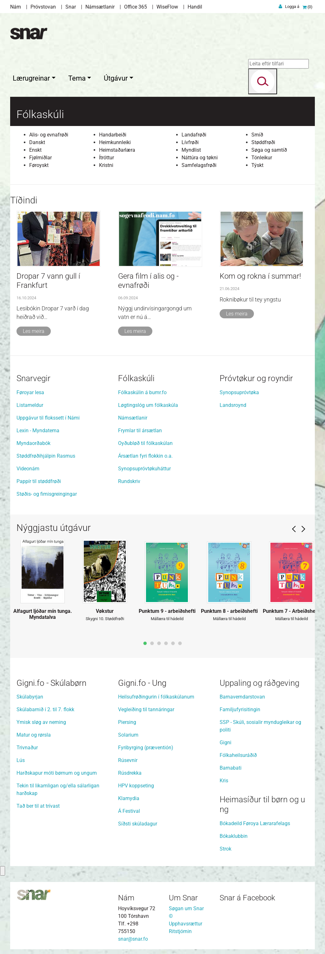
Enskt (35, 148)
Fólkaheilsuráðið (238, 754)
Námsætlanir (100, 7)
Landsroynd (233, 404)
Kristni (106, 164)
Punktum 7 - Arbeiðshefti (291, 609)
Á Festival (129, 809)
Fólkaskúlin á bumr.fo (142, 391)
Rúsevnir (127, 759)
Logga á (292, 6)
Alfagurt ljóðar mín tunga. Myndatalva (42, 612)
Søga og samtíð (269, 148)
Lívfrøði (190, 141)
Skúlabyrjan (30, 695)
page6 (180, 642)
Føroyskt (39, 164)
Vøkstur (105, 609)
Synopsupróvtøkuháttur (144, 467)
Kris (224, 779)
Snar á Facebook (247, 896)
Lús (21, 759)
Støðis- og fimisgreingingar (47, 492)
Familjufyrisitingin (240, 708)
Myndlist (191, 148)
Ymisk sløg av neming (42, 721)
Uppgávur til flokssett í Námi (48, 416)
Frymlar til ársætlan (140, 429)
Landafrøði (194, 133)
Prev (294, 527)
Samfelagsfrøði (199, 164)
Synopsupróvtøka (239, 391)
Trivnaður (27, 746)
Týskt (257, 164)
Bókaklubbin (234, 834)
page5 (173, 642)
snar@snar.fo (133, 937)
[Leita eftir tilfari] (276, 64)
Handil (195, 7)
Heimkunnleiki (115, 141)
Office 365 (135, 7)
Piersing (127, 721)
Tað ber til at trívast (38, 804)
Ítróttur (106, 156)
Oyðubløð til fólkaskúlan (145, 442)
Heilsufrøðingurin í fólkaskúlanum (156, 695)
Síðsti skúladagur (137, 822)
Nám (15, 7)
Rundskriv (129, 480)
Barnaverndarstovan (242, 695)
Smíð (257, 133)
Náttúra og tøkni (200, 156)
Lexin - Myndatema (38, 429)
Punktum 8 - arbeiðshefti (229, 609)
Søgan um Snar (186, 907)
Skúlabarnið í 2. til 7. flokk (46, 708)
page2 (152, 642)
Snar (70, 7)
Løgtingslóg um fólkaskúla (148, 404)
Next (303, 527)
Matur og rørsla (34, 733)
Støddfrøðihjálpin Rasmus (46, 454)
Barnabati (231, 766)
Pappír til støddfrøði (39, 480)
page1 (145, 642)
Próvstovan (43, 7)
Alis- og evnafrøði (48, 133)
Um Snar (183, 896)
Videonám (28, 467)
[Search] (260, 81)
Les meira (33, 330)
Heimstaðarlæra (117, 148)
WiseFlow (167, 7)
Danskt (37, 141)
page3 (159, 642)
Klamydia (128, 797)
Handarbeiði (112, 133)
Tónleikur (261, 156)
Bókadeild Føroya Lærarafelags (255, 822)
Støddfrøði (263, 141)
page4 (166, 642)
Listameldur (30, 404)
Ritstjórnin (180, 930)
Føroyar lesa (30, 391)
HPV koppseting (136, 784)
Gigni (225, 741)
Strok (225, 847)
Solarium (128, 733)
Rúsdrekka (130, 771)
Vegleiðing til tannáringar (146, 708)
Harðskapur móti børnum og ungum (57, 771)
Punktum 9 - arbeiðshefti (167, 609)
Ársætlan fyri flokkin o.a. (145, 454)
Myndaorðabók (33, 442)
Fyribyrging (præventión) (145, 746)
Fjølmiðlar (40, 156)
